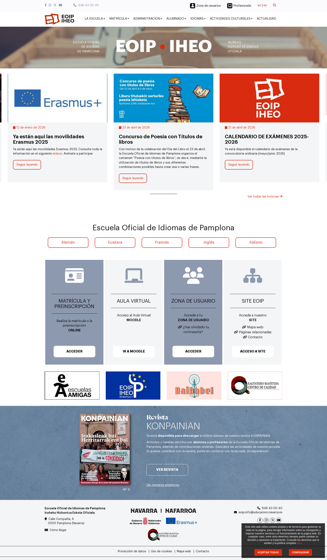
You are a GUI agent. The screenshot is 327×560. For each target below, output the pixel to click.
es (259, 5)
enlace (57, 153)
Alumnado (176, 18)
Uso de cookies (161, 551)
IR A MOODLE (134, 351)
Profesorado (242, 5)
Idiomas (198, 18)
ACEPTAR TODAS (268, 552)
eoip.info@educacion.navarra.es (260, 512)
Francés (162, 242)
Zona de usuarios (208, 5)
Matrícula (119, 18)
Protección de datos (132, 551)
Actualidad (266, 18)
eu (265, 5)
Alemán (68, 242)
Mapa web (255, 327)
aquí (299, 543)
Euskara (115, 242)
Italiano (256, 242)
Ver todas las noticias (265, 196)
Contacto (255, 337)
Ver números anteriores (162, 485)
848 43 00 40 (86, 5)
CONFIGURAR (300, 552)
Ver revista (167, 469)
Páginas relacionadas (255, 332)
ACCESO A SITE (252, 351)
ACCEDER (74, 351)
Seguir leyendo (27, 164)
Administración (147, 18)
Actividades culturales (231, 18)
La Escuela (95, 18)
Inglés (209, 242)
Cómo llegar (58, 530)
